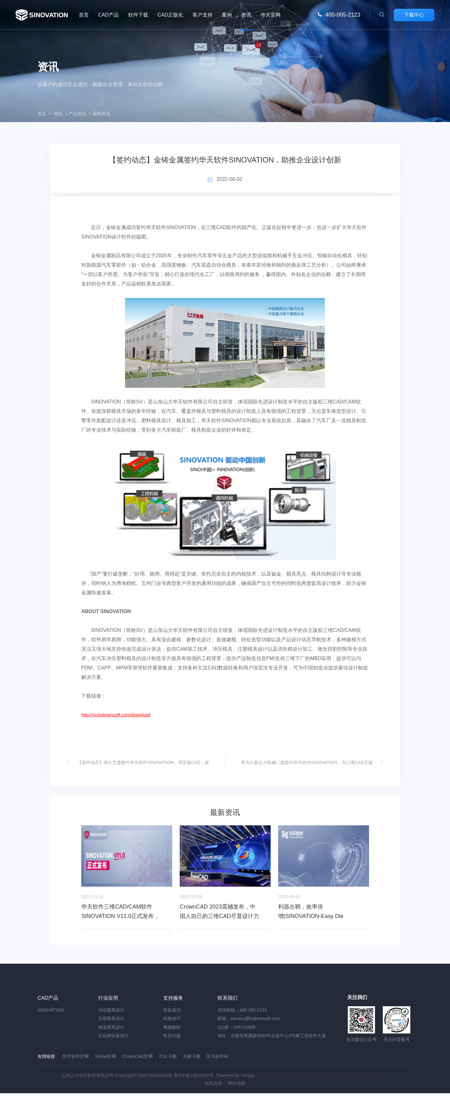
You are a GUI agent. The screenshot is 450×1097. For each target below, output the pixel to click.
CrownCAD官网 (137, 1061)
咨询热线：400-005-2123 (242, 1015)
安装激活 (172, 1015)
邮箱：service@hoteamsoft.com (249, 1023)
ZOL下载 (167, 1061)
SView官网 (105, 1061)
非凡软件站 (217, 1061)
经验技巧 (172, 1023)
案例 (227, 15)
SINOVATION (51, 1015)
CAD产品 (108, 15)
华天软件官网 (75, 1061)
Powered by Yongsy (235, 1079)
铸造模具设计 (111, 1032)
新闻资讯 (101, 113)
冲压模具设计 (111, 1015)
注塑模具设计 (111, 1023)
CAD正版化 (170, 15)
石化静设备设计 (113, 1040)
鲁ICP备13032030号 (194, 1079)
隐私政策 (213, 1086)
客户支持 (202, 15)
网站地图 (236, 1086)
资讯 (246, 15)
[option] (127, 882)
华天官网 (271, 15)
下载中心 (414, 15)
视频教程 (172, 1032)
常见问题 (172, 1040)
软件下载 (138, 15)
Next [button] (369, 879)
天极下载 (191, 1061)
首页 (84, 15)
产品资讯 (77, 113)
